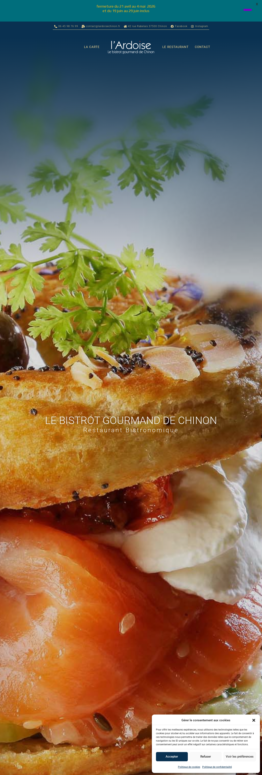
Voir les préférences (240, 756)
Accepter (172, 756)
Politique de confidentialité (217, 767)
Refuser (205, 756)
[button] (254, 720)
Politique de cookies (189, 767)
